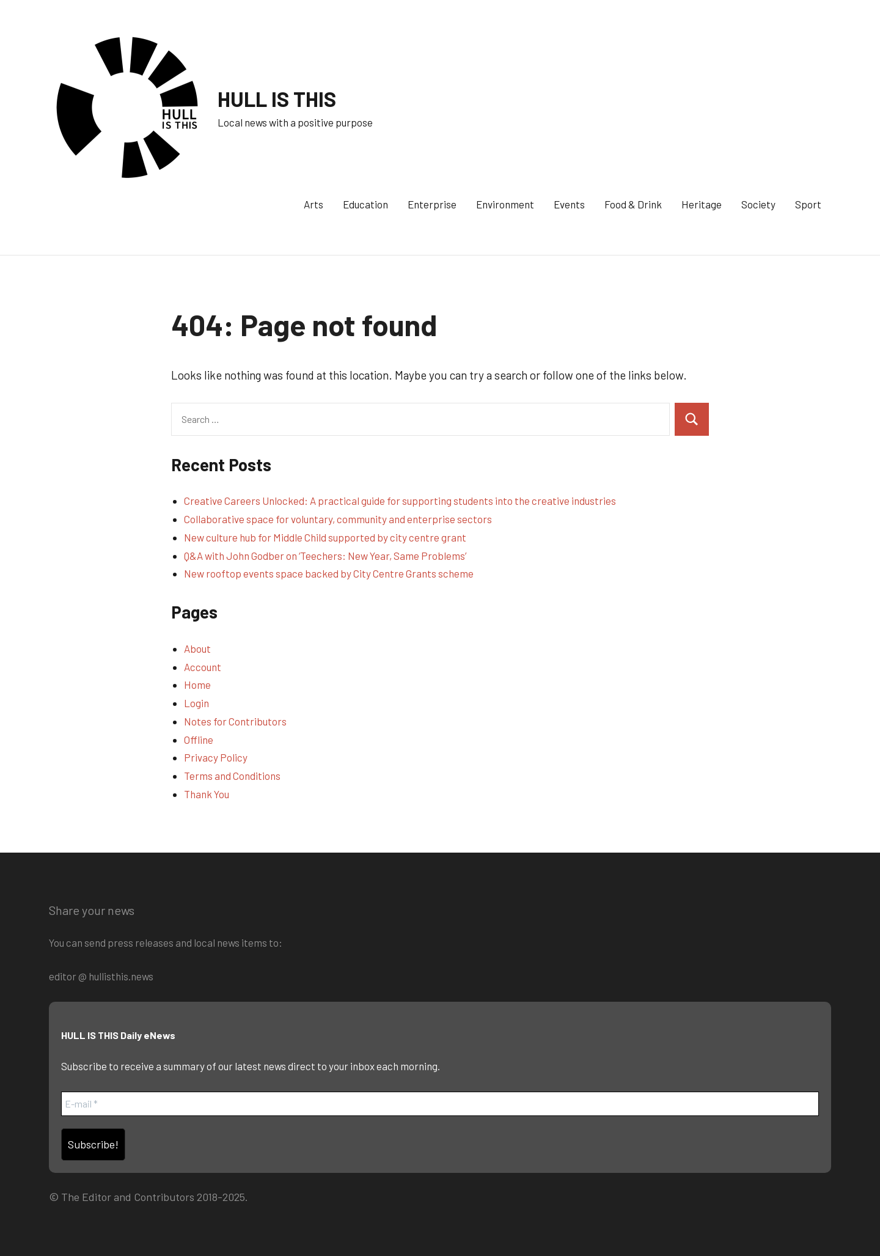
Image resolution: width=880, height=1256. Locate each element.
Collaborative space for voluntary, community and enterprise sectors (338, 519)
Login (196, 703)
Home (197, 684)
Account (202, 667)
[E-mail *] (440, 1104)
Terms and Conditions (232, 775)
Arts (313, 204)
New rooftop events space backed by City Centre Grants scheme (329, 573)
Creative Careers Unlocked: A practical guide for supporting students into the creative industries (400, 500)
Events (569, 204)
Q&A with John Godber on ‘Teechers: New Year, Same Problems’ (325, 555)
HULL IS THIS (280, 98)
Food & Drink (633, 204)
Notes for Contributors (235, 721)
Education (365, 204)
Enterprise (432, 204)
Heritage (701, 204)
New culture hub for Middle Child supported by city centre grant (325, 537)
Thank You (206, 794)
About (197, 648)
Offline (198, 739)
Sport (808, 204)
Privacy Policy (216, 757)
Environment (505, 204)
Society (758, 204)
